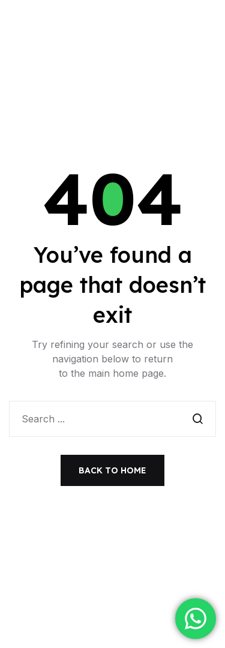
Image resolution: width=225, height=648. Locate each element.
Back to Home (112, 470)
